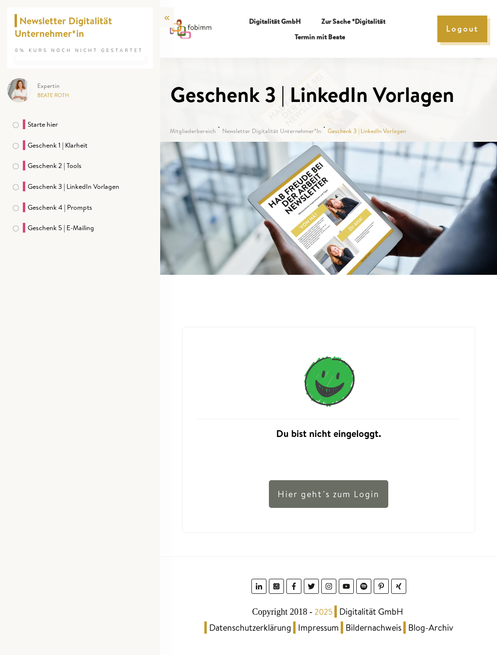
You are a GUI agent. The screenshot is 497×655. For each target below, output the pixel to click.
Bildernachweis (373, 627)
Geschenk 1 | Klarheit (57, 145)
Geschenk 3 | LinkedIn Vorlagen (73, 186)
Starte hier (43, 124)
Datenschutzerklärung (250, 627)
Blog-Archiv (430, 627)
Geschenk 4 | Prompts (60, 207)
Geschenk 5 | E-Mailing (61, 228)
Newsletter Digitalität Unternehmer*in (63, 27)
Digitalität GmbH (371, 611)
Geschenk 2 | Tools (55, 165)
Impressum (318, 627)
